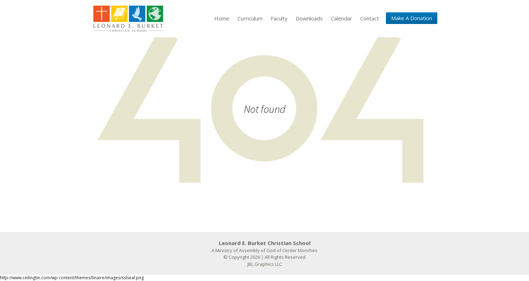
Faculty (279, 18)
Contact (369, 18)
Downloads (309, 18)
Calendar (341, 18)
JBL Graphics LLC (264, 264)
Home (221, 18)
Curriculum (250, 18)
